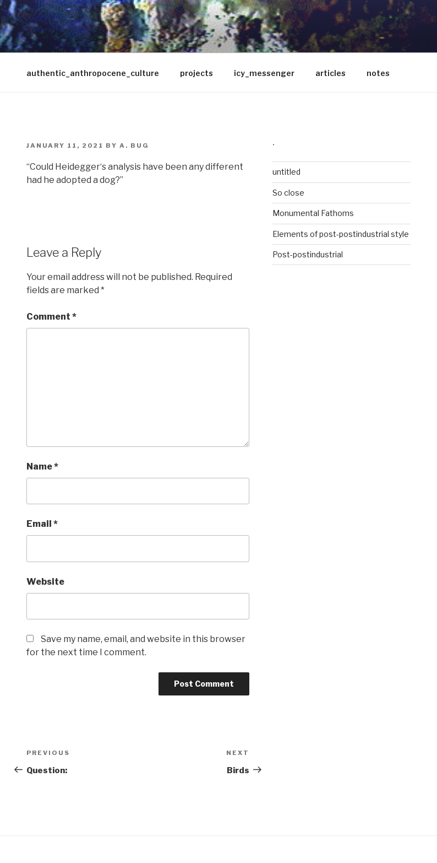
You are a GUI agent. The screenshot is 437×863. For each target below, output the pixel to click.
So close (288, 192)
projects (196, 73)
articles (330, 73)
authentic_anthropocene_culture (92, 73)
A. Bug (134, 145)
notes (378, 73)
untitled (286, 171)
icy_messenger (264, 73)
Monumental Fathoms (313, 213)
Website (45, 581)
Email (42, 524)
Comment (51, 316)
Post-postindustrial (307, 254)
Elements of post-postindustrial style (340, 234)
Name (42, 466)
